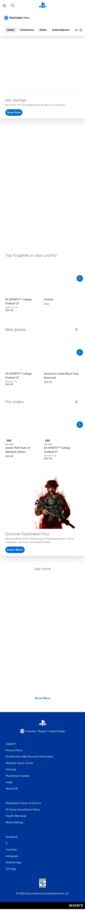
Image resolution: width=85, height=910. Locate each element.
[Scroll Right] (79, 278)
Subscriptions (61, 29)
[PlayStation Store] (17, 17)
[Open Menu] (4, 5)
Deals (43, 29)
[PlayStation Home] (42, 5)
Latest (10, 29)
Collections (27, 29)
